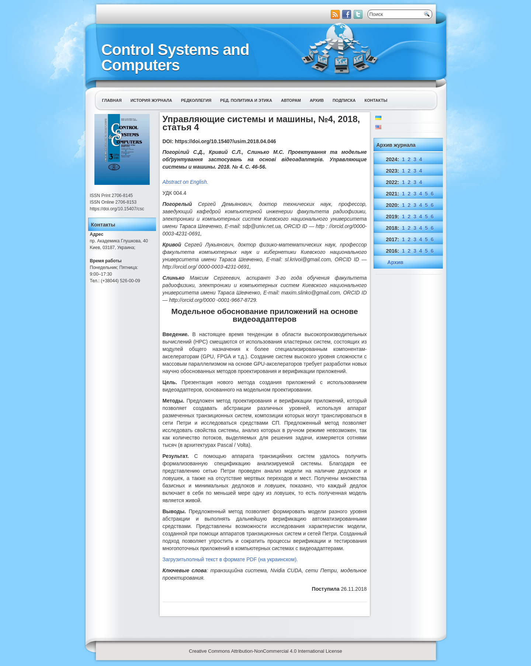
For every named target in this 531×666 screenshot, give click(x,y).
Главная (112, 100)
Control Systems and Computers (175, 57)
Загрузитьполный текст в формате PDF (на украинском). (230, 559)
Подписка (344, 100)
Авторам (291, 100)
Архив (317, 100)
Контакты (376, 100)
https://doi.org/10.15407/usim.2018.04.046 (225, 141)
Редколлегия (196, 100)
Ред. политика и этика (246, 100)
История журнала (151, 100)
